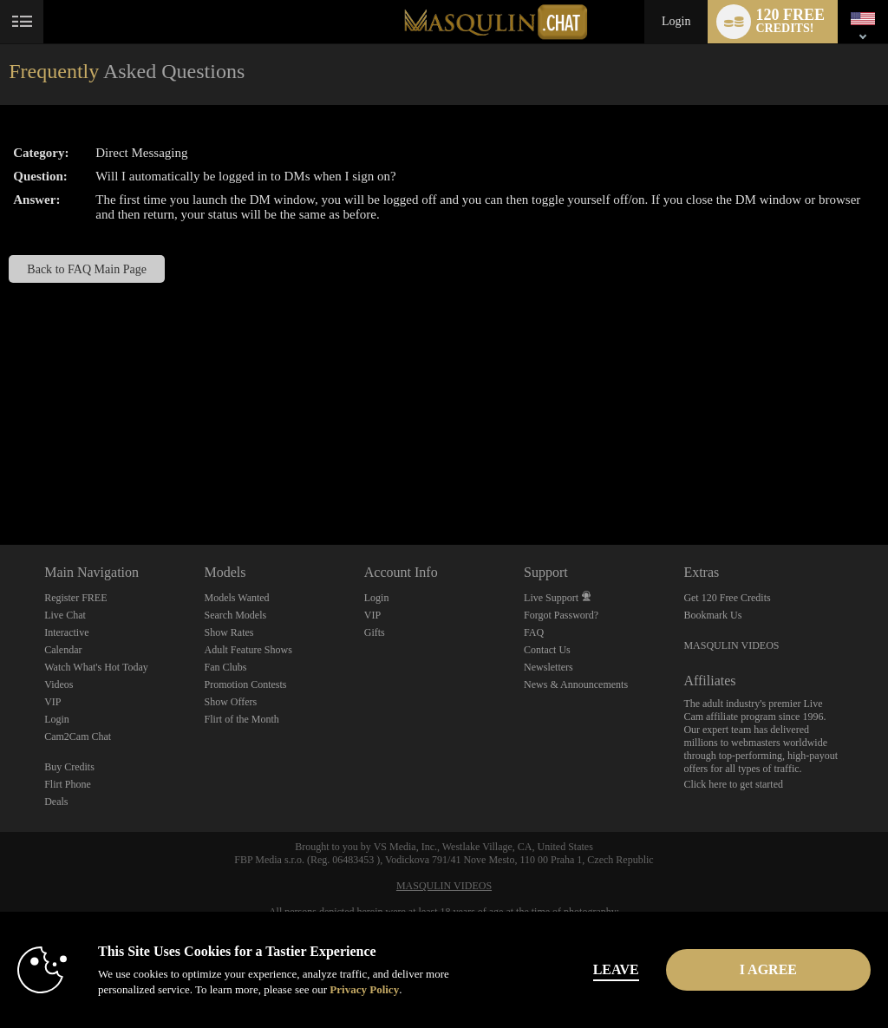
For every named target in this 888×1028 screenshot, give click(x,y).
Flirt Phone (67, 784)
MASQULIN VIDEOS (731, 645)
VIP (52, 702)
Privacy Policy (364, 989)
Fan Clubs (225, 667)
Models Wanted (236, 598)
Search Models (235, 615)
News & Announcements (576, 684)
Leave (616, 969)
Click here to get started (733, 784)
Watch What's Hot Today (96, 667)
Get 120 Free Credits (726, 598)
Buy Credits (69, 767)
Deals (56, 802)
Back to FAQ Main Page (87, 269)
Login (676, 21)
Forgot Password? (561, 615)
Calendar (63, 650)
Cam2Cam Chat (77, 736)
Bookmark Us (712, 615)
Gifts (374, 632)
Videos (58, 684)
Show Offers (230, 702)
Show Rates (228, 632)
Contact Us (547, 650)
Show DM (0, 480)
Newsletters (548, 667)
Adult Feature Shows (247, 650)
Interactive (66, 632)
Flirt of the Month (241, 719)
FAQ (534, 632)
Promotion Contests (245, 684)
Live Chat (65, 615)
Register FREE (75, 598)
